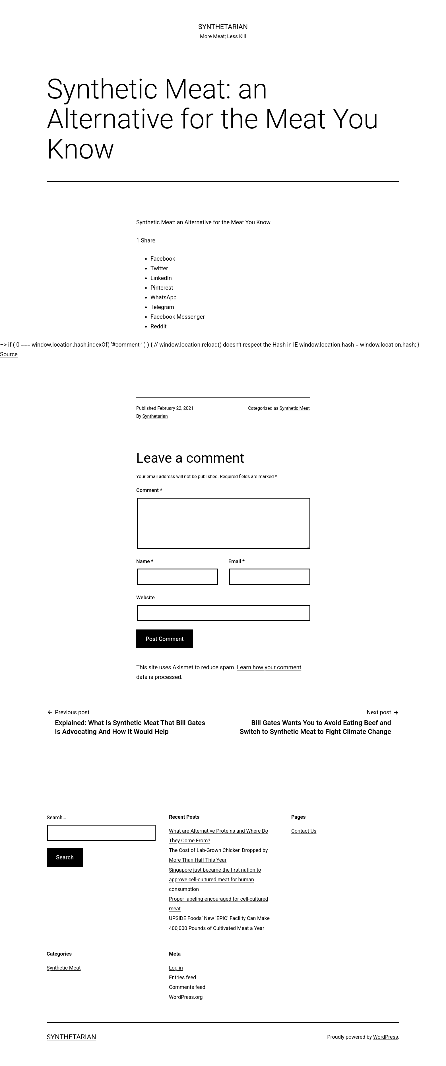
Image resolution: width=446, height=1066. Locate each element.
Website (145, 597)
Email (236, 561)
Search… (56, 817)
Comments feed (187, 987)
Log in (176, 968)
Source (9, 354)
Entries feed (182, 977)
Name (144, 561)
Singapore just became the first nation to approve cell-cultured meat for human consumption (215, 879)
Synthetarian (223, 27)
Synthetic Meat (295, 408)
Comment (149, 490)
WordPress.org (186, 997)
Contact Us (303, 831)
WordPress (385, 1037)
